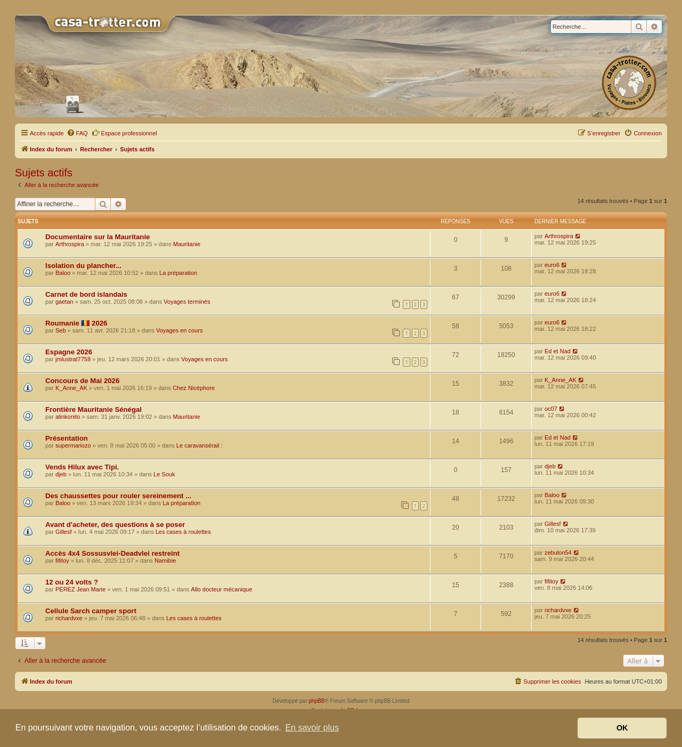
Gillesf (63, 532)
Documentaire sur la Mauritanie (97, 237)
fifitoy (62, 560)
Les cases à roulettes (183, 532)
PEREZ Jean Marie (80, 589)
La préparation (178, 273)
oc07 (551, 408)
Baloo (62, 273)
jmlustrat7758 (73, 359)
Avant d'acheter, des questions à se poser (115, 525)
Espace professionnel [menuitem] (124, 132)
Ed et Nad (558, 351)
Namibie (165, 560)
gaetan (64, 301)
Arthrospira (69, 244)
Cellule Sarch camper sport (90, 611)
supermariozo (73, 445)
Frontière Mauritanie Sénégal (93, 409)
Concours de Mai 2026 (82, 381)
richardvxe (69, 618)
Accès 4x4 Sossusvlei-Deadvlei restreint (112, 553)
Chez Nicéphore (194, 388)
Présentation (66, 438)
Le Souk (164, 474)
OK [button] (622, 728)
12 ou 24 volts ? (71, 582)
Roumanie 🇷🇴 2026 (76, 323)
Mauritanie (186, 244)
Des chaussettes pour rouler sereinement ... (118, 496)
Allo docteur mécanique (221, 589)
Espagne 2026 (68, 352)
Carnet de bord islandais (86, 294)
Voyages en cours (179, 330)
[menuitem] (77, 133)
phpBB (316, 701)
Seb (60, 330)
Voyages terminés (187, 301)
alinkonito (67, 416)
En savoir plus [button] (312, 727)
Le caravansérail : (199, 445)
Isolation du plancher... (83, 266)
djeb (61, 474)
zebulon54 (558, 552)
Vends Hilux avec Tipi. (82, 467)
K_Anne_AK (71, 388)
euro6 (552, 265)
